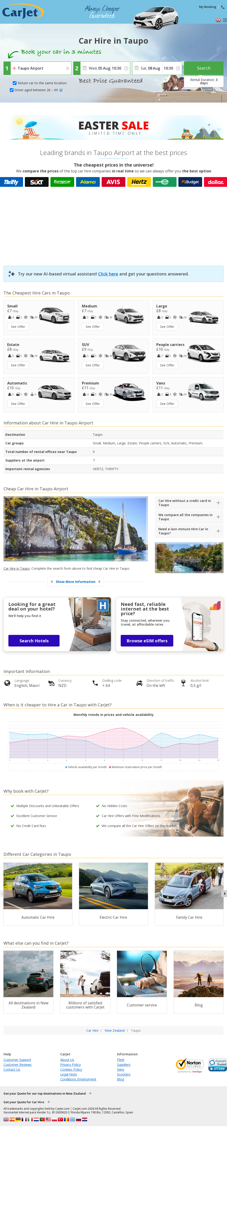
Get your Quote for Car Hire (23, 1102)
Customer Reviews (17, 1064)
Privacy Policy (70, 1064)
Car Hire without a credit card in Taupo (184, 502)
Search (203, 68)
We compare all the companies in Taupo (185, 517)
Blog (120, 1079)
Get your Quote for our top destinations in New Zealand (44, 1093)
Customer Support (17, 1059)
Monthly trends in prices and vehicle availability (113, 714)
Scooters (123, 1074)
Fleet (120, 1059)
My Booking (207, 7)
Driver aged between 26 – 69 (38, 90)
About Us (67, 1059)
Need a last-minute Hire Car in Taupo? (183, 531)
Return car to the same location (42, 83)
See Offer (18, 326)
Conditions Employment (78, 1079)
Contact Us (11, 1069)
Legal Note (68, 1074)
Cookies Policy (71, 1069)
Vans (120, 1069)
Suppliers (123, 1064)
